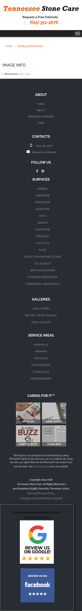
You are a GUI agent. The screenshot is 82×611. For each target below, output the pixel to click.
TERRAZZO (42, 236)
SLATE (42, 250)
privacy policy (41, 466)
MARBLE (42, 188)
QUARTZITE (42, 209)
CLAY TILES (42, 243)
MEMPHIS (41, 351)
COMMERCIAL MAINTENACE (42, 284)
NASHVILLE (41, 344)
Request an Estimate (44, 152)
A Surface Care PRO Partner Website (41, 498)
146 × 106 (25, 74)
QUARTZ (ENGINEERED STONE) (42, 256)
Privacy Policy (47, 493)
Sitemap (32, 493)
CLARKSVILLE (41, 371)
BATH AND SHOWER (42, 270)
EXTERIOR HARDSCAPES (42, 277)
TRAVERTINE (42, 202)
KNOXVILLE (41, 358)
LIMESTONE (42, 195)
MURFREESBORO (41, 378)
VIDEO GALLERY (41, 322)
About (41, 110)
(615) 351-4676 (44, 22)
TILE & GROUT (42, 263)
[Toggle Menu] (77, 33)
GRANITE (42, 222)
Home (8, 46)
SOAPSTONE (42, 229)
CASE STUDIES (41, 308)
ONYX (42, 215)
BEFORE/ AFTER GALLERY (41, 315)
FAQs (41, 122)
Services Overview (41, 116)
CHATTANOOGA (41, 365)
